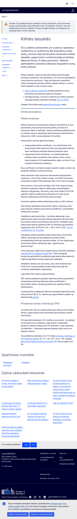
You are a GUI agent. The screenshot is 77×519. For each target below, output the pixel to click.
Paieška (72, 3)
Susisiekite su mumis (58, 497)
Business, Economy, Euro (50, 478)
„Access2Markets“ (9, 453)
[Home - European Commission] (16, 491)
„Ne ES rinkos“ (63, 100)
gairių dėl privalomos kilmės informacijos (37, 341)
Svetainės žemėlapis (67, 464)
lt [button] (67, 3)
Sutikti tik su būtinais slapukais (42, 514)
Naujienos (26, 362)
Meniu (73, 10)
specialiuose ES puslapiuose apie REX (36, 253)
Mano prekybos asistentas (36, 91)
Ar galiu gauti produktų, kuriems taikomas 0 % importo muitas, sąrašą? (11, 406)
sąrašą (35, 297)
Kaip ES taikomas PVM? (63, 403)
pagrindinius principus (52, 104)
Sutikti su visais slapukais (18, 514)
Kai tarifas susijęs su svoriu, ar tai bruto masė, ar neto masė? (12, 383)
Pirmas (4, 16)
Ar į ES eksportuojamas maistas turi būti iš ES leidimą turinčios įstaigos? (38, 417)
